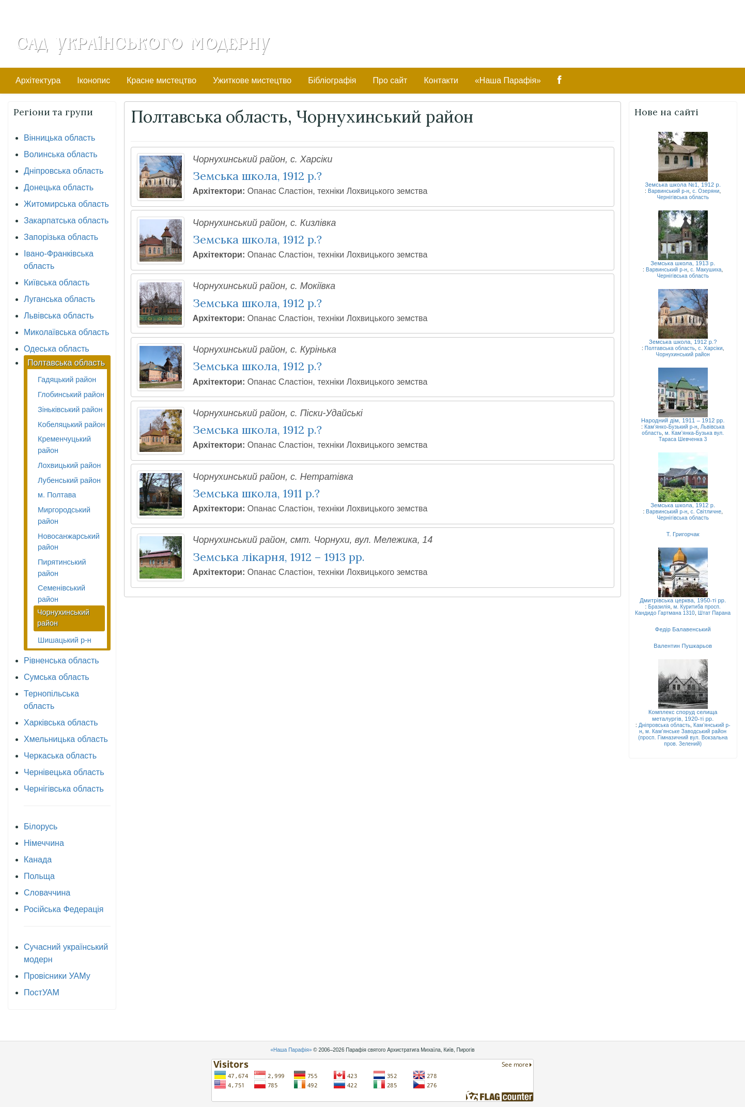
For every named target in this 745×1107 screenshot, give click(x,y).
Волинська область (61, 154)
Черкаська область (60, 755)
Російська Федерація (64, 909)
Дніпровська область (63, 170)
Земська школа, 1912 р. (682, 505)
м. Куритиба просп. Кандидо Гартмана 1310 (678, 610)
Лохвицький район (69, 465)
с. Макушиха (705, 269)
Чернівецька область (64, 772)
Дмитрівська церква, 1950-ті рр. (683, 600)
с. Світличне (705, 511)
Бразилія (659, 607)
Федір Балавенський (683, 629)
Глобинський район (71, 394)
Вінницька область (59, 137)
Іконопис (93, 80)
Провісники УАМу (57, 976)
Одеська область (56, 348)
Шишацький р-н (64, 640)
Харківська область (61, 722)
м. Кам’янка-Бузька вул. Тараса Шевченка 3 (691, 436)
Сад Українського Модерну (142, 42)
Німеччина (44, 843)
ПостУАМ (41, 992)
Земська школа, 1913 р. (682, 263)
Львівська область (59, 315)
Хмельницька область (66, 739)
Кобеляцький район (71, 424)
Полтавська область (66, 362)
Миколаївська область (66, 332)
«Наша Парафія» (508, 80)
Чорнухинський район (683, 354)
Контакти (441, 80)
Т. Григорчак (683, 534)
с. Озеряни (705, 191)
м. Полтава (57, 495)
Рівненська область (61, 660)
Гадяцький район (67, 379)
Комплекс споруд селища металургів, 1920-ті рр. (683, 715)
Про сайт (390, 80)
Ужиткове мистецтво (252, 80)
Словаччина (47, 892)
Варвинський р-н (668, 191)
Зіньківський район (70, 409)
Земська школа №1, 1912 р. (683, 184)
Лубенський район (69, 480)
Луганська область (59, 299)
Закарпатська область (66, 220)
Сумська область (56, 677)
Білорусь (40, 826)
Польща (39, 876)
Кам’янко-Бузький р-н (670, 427)
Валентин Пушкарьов (683, 646)
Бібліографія (332, 80)
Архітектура (37, 80)
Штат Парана (714, 613)
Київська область (56, 282)
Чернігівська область (64, 788)
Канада (38, 859)
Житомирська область (66, 204)
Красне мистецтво (161, 80)
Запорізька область (61, 237)
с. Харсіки (710, 348)
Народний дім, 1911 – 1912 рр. (683, 420)
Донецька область (59, 187)
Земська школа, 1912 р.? (683, 342)
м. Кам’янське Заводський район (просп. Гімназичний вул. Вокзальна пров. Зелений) (682, 738)
